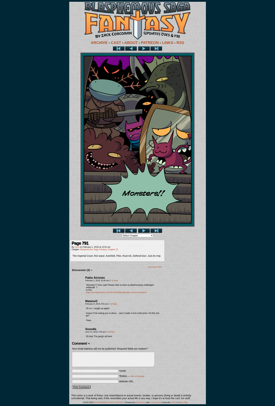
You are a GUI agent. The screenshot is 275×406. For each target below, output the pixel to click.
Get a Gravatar (138, 376)
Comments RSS (155, 267)
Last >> (156, 48)
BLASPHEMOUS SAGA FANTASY (109, 402)
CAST (116, 43)
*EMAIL (132, 376)
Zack (77, 247)
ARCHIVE (99, 43)
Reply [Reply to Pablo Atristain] (115, 280)
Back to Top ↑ (183, 402)
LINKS (167, 43)
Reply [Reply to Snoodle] (112, 332)
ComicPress (155, 402)
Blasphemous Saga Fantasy (93, 249)
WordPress (140, 402)
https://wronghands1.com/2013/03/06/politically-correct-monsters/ (116, 292)
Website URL (126, 381)
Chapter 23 (113, 249)
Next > (144, 48)
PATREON (150, 43)
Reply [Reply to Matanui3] (114, 304)
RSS (180, 43)
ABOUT (131, 43)
